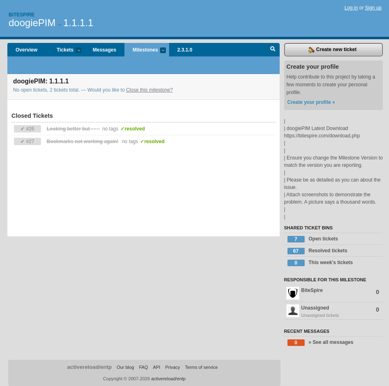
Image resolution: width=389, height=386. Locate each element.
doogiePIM (32, 22)
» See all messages (320, 342)
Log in (351, 8)
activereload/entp (89, 367)
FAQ (143, 367)
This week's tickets (320, 263)
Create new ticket (332, 50)
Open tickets (312, 239)
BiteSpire (333, 293)
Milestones (145, 50)
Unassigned (333, 311)
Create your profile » (311, 102)
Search (273, 50)
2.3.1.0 (184, 50)
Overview (26, 50)
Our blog (125, 367)
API (157, 367)
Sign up (373, 8)
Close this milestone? (149, 90)
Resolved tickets (317, 251)
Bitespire (21, 15)
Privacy (172, 367)
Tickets (64, 50)
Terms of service (201, 367)
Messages (104, 50)
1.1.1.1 (78, 22)
